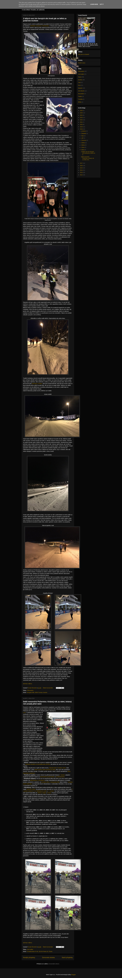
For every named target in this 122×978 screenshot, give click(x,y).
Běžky (79, 102)
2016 (81, 165)
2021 (81, 122)
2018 (81, 129)
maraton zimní (62, 768)
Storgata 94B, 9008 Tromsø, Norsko (37, 692)
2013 (81, 172)
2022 (81, 119)
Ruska (49, 792)
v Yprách (62, 775)
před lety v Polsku (37, 383)
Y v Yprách (51, 791)
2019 (81, 126)
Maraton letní (53, 768)
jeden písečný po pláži (49, 769)
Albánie (40, 792)
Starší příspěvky (67, 957)
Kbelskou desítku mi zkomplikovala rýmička (37, 764)
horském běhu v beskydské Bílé (50, 782)
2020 (81, 124)
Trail (79, 82)
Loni (24, 712)
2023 (81, 117)
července (84, 140)
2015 (81, 168)
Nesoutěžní (81, 93)
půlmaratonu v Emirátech (37, 780)
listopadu (83, 133)
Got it (102, 4)
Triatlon (80, 96)
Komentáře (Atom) (54, 963)
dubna (83, 145)
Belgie (44, 792)
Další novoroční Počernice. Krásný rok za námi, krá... (87, 158)
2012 (81, 175)
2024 (81, 115)
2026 (81, 110)
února (83, 147)
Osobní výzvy (81, 63)
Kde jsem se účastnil (83, 54)
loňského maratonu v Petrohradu (39, 26)
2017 (81, 163)
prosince (83, 131)
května (83, 142)
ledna (83, 149)
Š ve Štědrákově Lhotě (39, 791)
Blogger (73, 974)
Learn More (94, 4)
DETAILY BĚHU (27, 683)
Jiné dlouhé (81, 91)
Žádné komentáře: (48, 688)
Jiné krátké (30, 949)
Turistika (80, 99)
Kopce (80, 77)
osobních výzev (31, 789)
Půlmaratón (30, 690)
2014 (81, 170)
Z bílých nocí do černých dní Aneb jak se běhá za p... (88, 153)
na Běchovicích (60, 776)
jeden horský (38, 769)
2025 (81, 112)
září (82, 138)
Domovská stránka (48, 957)
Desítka (80, 79)
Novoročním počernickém (47, 776)
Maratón (80, 88)
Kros (79, 85)
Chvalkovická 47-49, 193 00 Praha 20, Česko (39, 951)
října (82, 135)
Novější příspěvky (29, 957)
